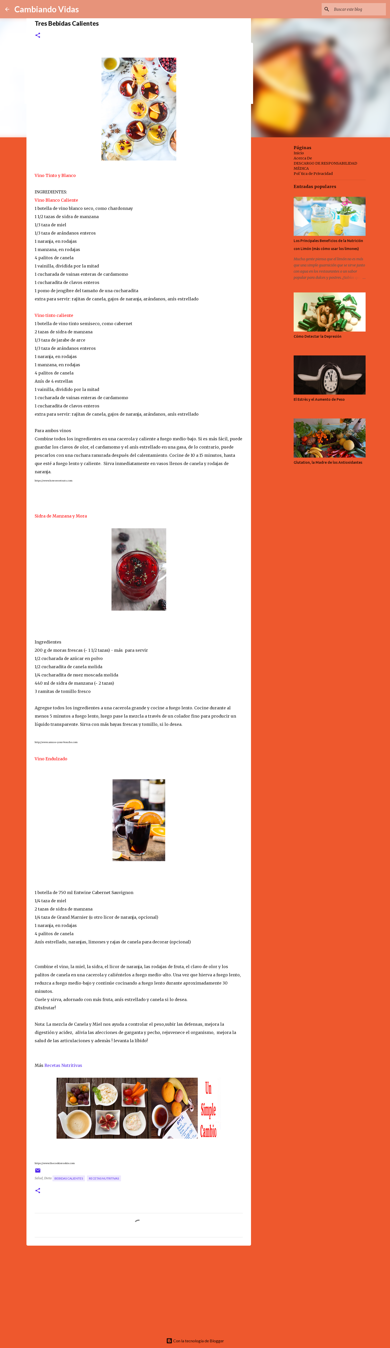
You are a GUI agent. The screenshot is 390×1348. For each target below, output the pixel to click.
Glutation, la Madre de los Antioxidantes (328, 462)
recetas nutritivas (104, 1178)
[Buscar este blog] (359, 9)
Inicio (299, 153)
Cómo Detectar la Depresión (317, 336)
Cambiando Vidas (46, 9)
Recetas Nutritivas (63, 1065)
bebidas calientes (68, 1178)
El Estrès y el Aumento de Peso (319, 399)
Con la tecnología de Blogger (195, 1340)
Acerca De (303, 158)
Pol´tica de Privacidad (313, 173)
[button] (38, 35)
